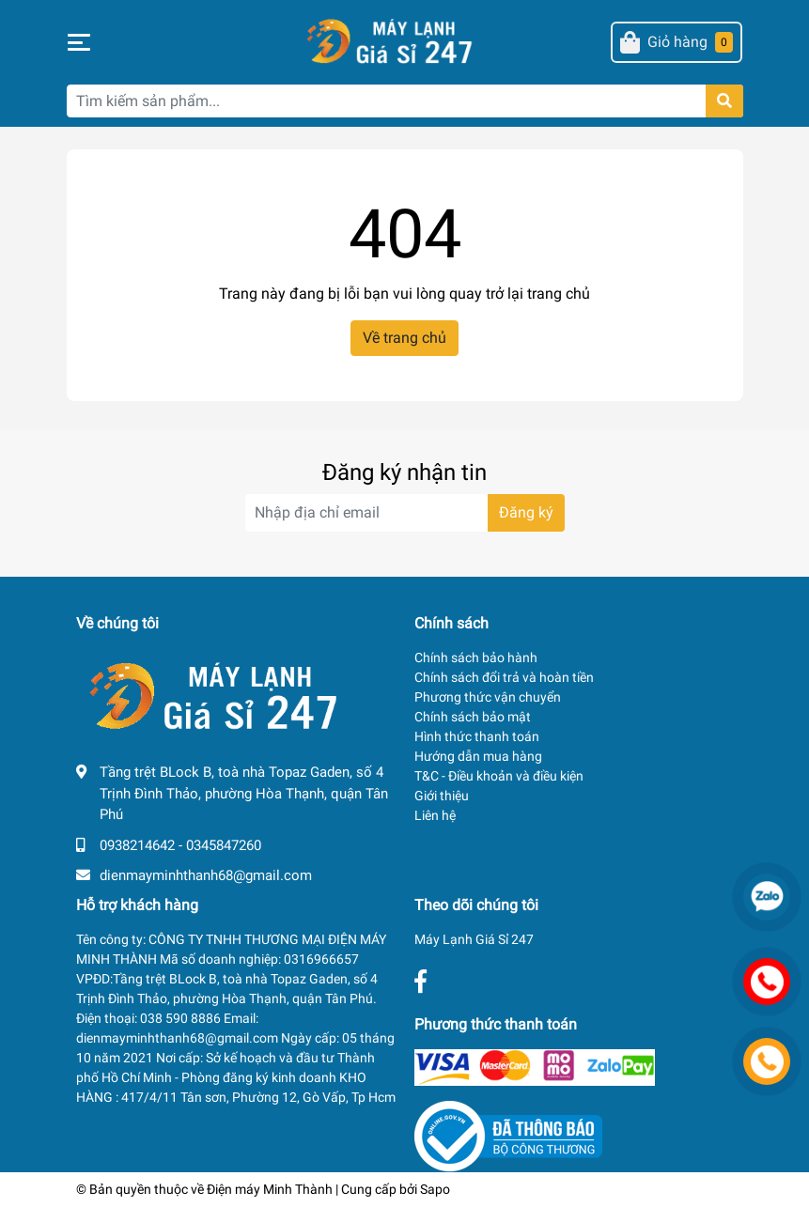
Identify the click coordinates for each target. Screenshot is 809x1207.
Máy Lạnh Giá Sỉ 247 (474, 939)
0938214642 (137, 845)
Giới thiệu (441, 795)
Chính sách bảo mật (472, 716)
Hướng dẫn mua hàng (478, 756)
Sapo (435, 1189)
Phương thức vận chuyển (487, 696)
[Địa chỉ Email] (405, 513)
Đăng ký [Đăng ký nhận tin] (526, 512)
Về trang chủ (404, 338)
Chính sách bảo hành (475, 657)
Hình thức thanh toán (476, 736)
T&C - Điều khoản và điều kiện (498, 775)
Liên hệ (435, 815)
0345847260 (223, 845)
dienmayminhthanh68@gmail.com (206, 875)
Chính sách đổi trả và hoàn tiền (504, 677)
